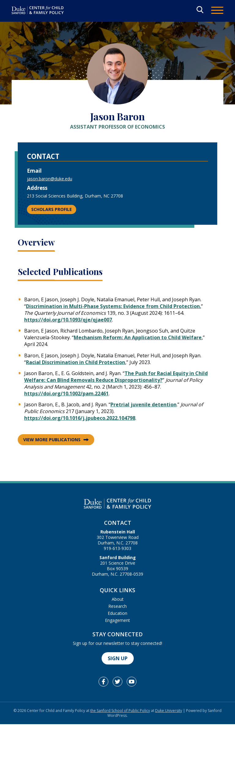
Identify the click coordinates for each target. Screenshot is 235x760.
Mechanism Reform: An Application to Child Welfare (138, 337)
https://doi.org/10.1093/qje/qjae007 (68, 319)
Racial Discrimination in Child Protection (75, 362)
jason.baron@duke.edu (49, 179)
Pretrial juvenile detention (143, 404)
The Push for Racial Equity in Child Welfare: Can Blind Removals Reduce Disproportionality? (116, 376)
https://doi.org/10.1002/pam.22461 (66, 393)
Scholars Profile (51, 209)
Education (117, 613)
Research (117, 606)
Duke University (168, 710)
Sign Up (118, 658)
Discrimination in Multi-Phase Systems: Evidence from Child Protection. (113, 306)
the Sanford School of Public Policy (120, 710)
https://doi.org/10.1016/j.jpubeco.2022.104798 (79, 418)
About (118, 599)
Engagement (117, 620)
